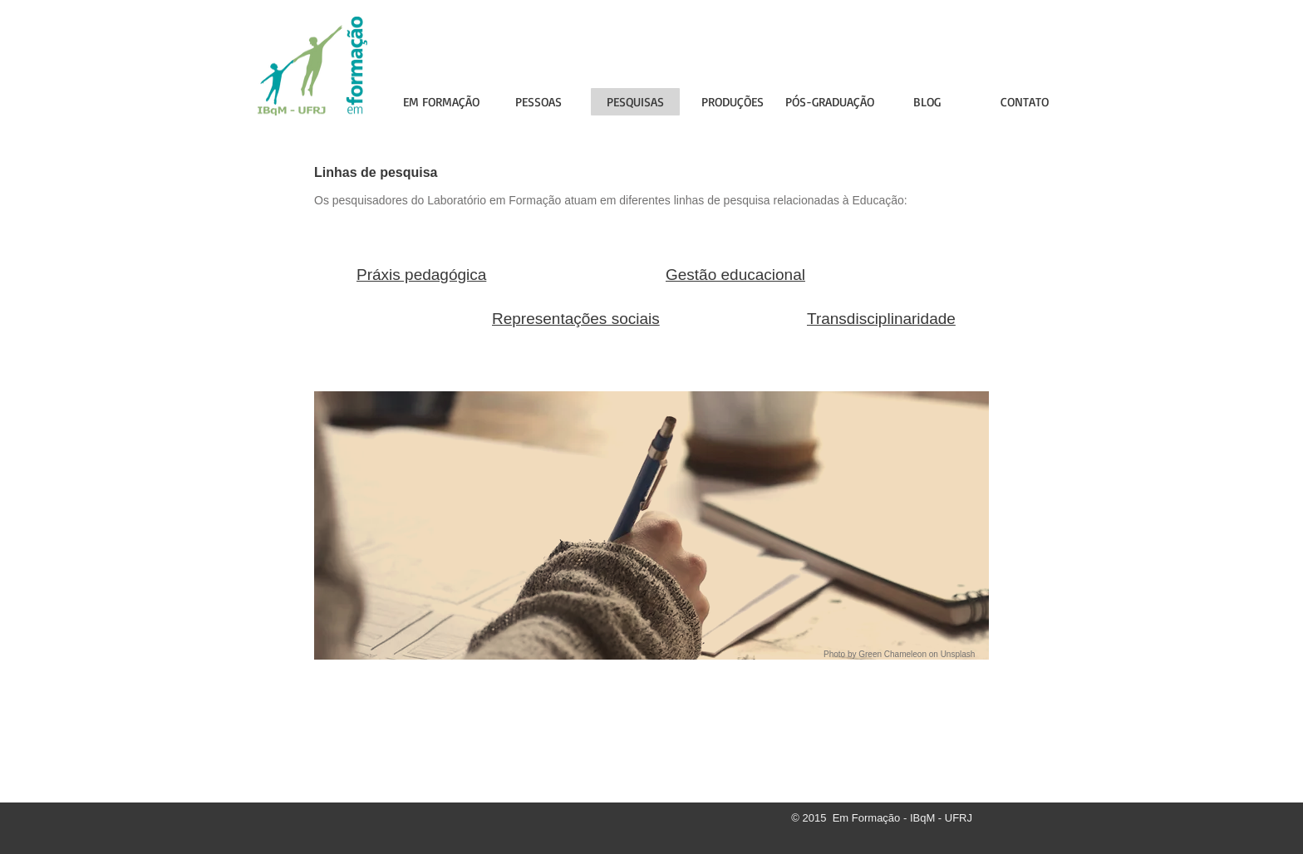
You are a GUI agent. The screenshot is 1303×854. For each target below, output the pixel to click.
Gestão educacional (735, 274)
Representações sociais (576, 318)
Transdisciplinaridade (881, 318)
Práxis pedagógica (421, 274)
